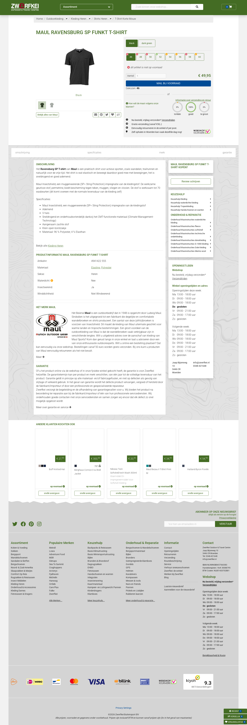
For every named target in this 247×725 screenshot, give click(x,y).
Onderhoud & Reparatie (142, 543)
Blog (166, 577)
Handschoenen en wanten (100, 574)
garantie (227, 152)
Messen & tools (133, 580)
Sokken (14, 551)
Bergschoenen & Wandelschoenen (142, 547)
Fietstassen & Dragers (21, 594)
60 (198, 55)
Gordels (129, 564)
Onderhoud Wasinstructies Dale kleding (188, 247)
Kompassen (132, 577)
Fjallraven (54, 574)
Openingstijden (171, 551)
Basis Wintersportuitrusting (101, 554)
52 (159, 55)
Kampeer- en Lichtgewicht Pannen (104, 587)
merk (162, 152)
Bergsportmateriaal (135, 551)
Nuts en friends (133, 584)
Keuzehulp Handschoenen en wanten (187, 210)
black (131, 43)
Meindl (52, 547)
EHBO (90, 567)
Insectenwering (95, 580)
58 (188, 55)
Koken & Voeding (19, 547)
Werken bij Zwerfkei (173, 574)
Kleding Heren (55, 245)
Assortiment (86, 6)
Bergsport (16, 554)
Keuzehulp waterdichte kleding (184, 202)
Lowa (52, 551)
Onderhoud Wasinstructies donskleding (188, 240)
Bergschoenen (18, 564)
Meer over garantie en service (53, 407)
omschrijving (22, 152)
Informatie (171, 543)
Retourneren (170, 554)
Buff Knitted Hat (57, 469)
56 (178, 55)
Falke (51, 590)
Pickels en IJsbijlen (135, 590)
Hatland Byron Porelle (198, 469)
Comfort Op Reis (19, 574)
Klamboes (92, 594)
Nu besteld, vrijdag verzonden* (153, 120)
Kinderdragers (94, 590)
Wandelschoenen (19, 557)
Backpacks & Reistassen (99, 547)
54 (168, 55)
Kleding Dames (18, 590)
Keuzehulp (95, 543)
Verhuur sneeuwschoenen (177, 567)
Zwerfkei (53, 594)
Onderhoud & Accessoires (23, 587)
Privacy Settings (123, 708)
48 (139, 55)
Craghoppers (55, 567)
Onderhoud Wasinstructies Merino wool (188, 251)
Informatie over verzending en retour (193, 100)
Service (167, 564)
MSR (51, 557)
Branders (130, 557)
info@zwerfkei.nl (201, 362)
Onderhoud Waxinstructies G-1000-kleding (189, 244)
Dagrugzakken (95, 564)
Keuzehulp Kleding (179, 199)
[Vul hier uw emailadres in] (189, 524)
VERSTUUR (225, 523)
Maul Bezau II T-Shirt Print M (158, 471)
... (65, 18)
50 (149, 55)
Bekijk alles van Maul (47, 114)
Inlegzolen (93, 577)
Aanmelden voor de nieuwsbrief (179, 589)
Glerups (53, 561)
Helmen (129, 571)
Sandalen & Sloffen (20, 561)
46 (129, 55)
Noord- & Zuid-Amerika (22, 567)
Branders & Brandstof (98, 561)
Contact (168, 547)
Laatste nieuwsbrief (174, 586)
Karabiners (131, 574)
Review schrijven (191, 181)
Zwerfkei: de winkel (173, 571)
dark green (147, 43)
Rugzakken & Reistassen (23, 577)
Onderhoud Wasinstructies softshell (187, 230)
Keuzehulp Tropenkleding (182, 206)
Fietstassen (93, 571)
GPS (128, 567)
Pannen (129, 587)
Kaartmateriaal (95, 584)
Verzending (169, 557)
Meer (40, 357)
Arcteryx (53, 571)
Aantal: (130, 75)
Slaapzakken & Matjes (21, 571)
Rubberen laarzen (134, 594)
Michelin (53, 577)
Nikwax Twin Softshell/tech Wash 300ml (123, 476)
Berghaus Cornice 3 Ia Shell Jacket (87, 472)
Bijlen (90, 557)
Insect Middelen (18, 580)
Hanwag (53, 580)
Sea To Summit (56, 564)
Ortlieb (52, 584)
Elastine (95, 267)
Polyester (106, 267)
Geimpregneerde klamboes (139, 561)
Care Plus (53, 587)
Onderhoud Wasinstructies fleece (186, 226)
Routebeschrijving (173, 561)
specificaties (94, 152)
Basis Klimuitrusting (97, 551)
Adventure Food (57, 554)
